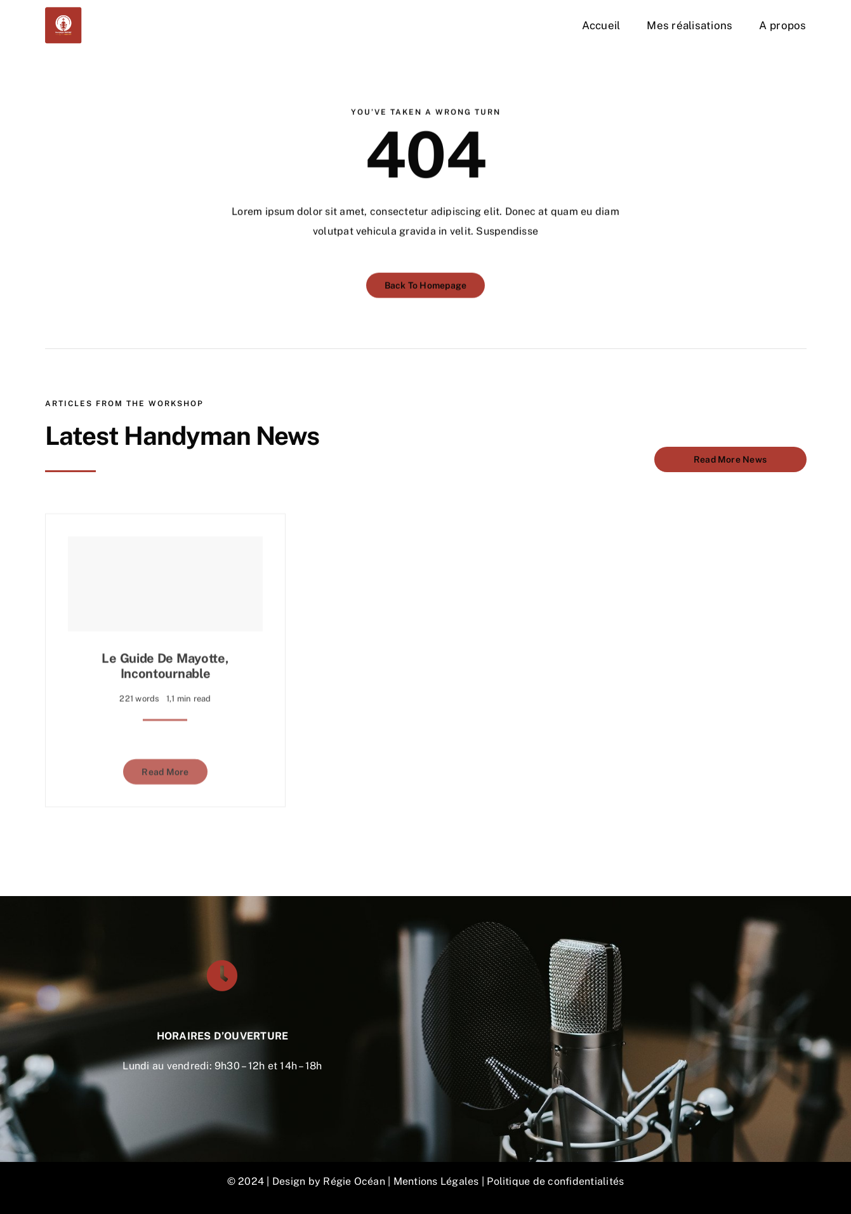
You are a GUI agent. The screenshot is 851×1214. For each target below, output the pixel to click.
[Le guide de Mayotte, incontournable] (165, 579)
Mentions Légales (436, 1181)
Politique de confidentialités (555, 1181)
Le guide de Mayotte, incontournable (165, 661)
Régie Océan (354, 1181)
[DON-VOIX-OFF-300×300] (63, 11)
